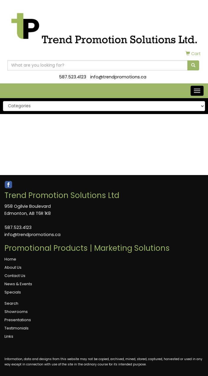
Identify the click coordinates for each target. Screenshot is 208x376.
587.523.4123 (72, 77)
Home (10, 259)
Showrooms (16, 311)
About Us (13, 267)
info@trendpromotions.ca (118, 77)
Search (11, 303)
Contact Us (14, 275)
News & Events (18, 284)
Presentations (17, 320)
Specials (12, 292)
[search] (193, 65)
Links (8, 336)
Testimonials (16, 328)
